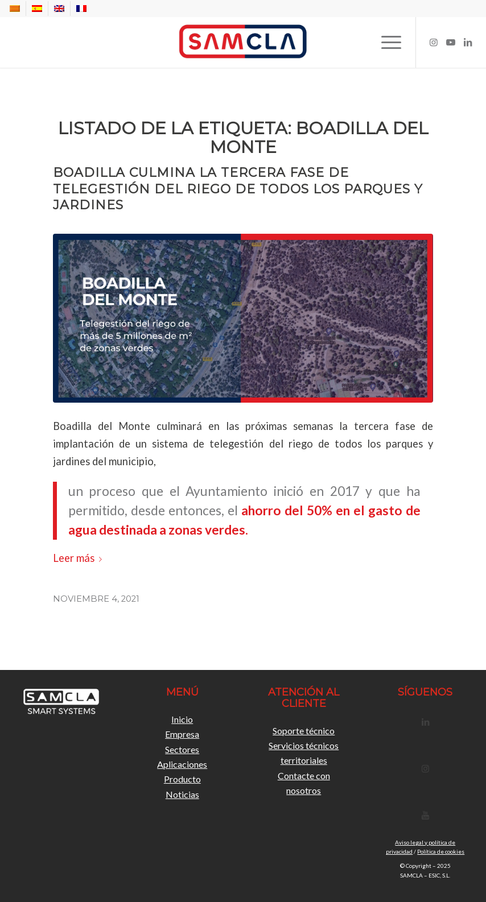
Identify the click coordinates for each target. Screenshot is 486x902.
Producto (182, 778)
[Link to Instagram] (433, 42)
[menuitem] (18, 8)
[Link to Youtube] (450, 42)
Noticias (182, 794)
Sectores (182, 749)
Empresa (182, 734)
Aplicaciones (182, 764)
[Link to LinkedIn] (467, 42)
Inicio (182, 719)
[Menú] (385, 42)
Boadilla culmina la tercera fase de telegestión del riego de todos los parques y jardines (238, 189)
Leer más (79, 558)
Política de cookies (440, 851)
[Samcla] (243, 42)
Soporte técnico (304, 730)
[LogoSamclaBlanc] (61, 702)
